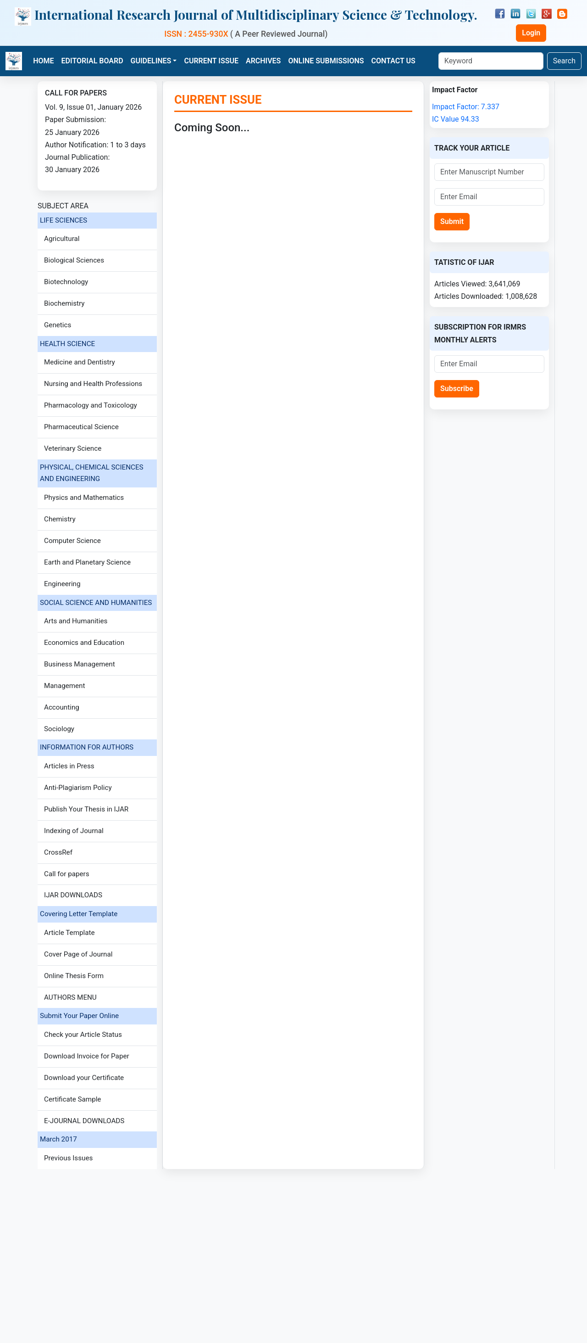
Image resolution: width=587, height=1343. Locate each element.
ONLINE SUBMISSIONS (326, 60)
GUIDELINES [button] (151, 60)
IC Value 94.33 (455, 119)
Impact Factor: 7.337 (465, 106)
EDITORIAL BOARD (92, 60)
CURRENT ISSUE (211, 60)
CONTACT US (393, 60)
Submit (452, 221)
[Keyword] (490, 61)
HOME (43, 60)
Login (531, 32)
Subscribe (456, 388)
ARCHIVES (263, 60)
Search (564, 60)
